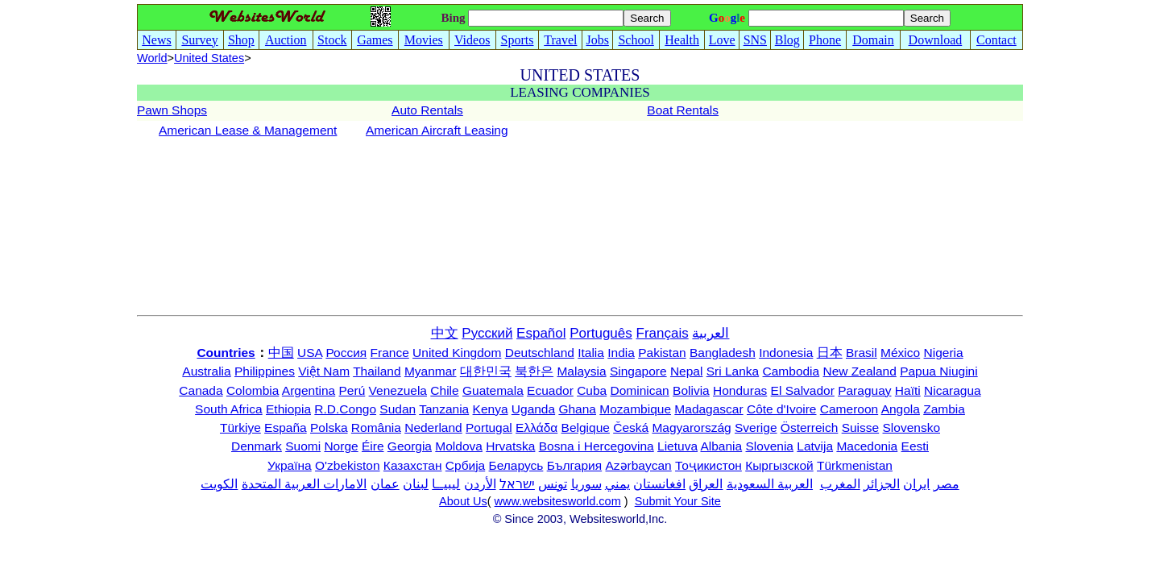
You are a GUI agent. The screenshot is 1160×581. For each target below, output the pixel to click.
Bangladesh (723, 352)
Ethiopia (288, 409)
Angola (900, 409)
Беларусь (516, 465)
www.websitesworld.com (558, 501)
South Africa (229, 409)
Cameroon (849, 409)
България (575, 465)
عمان (385, 484)
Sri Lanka (732, 371)
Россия (346, 352)
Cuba (592, 390)
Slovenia (769, 446)
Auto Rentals (427, 110)
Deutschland (539, 352)
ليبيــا (446, 484)
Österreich (810, 427)
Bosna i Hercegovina (596, 446)
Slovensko (912, 427)
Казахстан (412, 465)
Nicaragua (952, 390)
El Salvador (803, 390)
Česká (630, 427)
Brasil (861, 352)
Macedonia (866, 446)
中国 (281, 352)
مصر (946, 484)
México (900, 352)
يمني (617, 484)
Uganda (533, 409)
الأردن (480, 484)
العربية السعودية (770, 484)
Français (662, 333)
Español (541, 333)
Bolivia (691, 390)
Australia (206, 371)
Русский (487, 333)
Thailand (376, 371)
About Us (463, 501)
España (285, 427)
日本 (830, 352)
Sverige (756, 427)
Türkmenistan (855, 465)
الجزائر (882, 484)
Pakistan (662, 352)
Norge (341, 446)
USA (309, 352)
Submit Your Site (678, 501)
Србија (465, 465)
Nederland (433, 427)
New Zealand (860, 371)
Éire (373, 446)
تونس (552, 484)
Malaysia (581, 371)
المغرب (840, 484)
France (390, 352)
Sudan (397, 409)
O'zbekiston (347, 465)
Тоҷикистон (708, 465)
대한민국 (486, 371)
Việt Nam (324, 371)
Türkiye (240, 427)
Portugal (489, 427)
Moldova (459, 446)
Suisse (861, 427)
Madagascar (708, 409)
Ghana (577, 409)
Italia (591, 352)
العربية (710, 333)
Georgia (409, 446)
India (621, 352)
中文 (444, 333)
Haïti (908, 390)
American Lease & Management (248, 130)
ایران (916, 484)
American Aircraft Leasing (437, 130)
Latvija (815, 446)
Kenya (490, 409)
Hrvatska (510, 446)
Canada (200, 390)
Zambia (944, 409)
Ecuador (550, 390)
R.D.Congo (345, 409)
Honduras (740, 390)
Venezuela (398, 390)
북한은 (534, 371)
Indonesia (786, 352)
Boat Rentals (683, 110)
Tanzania (444, 409)
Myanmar (430, 371)
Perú (352, 390)
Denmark (256, 446)
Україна (289, 465)
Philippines (264, 371)
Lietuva (677, 446)
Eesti (915, 446)
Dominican (640, 390)
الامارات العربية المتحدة (304, 484)
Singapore (638, 371)
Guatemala (493, 390)
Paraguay (864, 390)
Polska (329, 427)
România (376, 427)
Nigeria (943, 352)
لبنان (416, 484)
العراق (706, 484)
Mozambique (635, 409)
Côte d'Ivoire (782, 409)
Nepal (686, 371)
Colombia (252, 390)
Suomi (303, 446)
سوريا (586, 484)
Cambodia (791, 371)
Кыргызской (779, 465)
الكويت (219, 484)
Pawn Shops (172, 110)
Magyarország (691, 427)
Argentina (308, 390)
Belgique (585, 427)
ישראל (517, 484)
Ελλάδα (536, 427)
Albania (721, 446)
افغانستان (659, 484)
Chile (444, 390)
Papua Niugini (939, 371)
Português (601, 333)
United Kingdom (456, 352)
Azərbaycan (638, 465)
